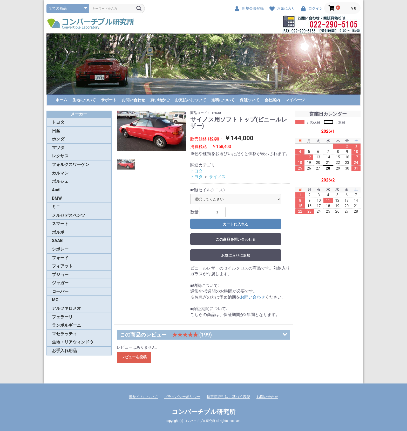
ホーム (61, 100)
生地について (84, 100)
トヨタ (58, 122)
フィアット (62, 266)
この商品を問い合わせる (236, 239)
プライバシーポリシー (182, 397)
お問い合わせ (133, 100)
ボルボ (58, 232)
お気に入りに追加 (235, 255)
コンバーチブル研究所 (203, 411)
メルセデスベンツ (68, 215)
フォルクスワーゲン (70, 164)
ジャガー (60, 282)
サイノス (217, 176)
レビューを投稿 (134, 357)
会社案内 (272, 100)
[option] (151, 131)
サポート (109, 100)
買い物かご (160, 100)
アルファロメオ (66, 308)
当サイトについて (143, 397)
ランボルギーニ (66, 325)
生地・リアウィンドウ (72, 342)
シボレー (60, 249)
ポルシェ (60, 181)
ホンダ (58, 139)
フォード (60, 257)
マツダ (58, 147)
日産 (56, 130)
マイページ (295, 100)
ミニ (56, 206)
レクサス (60, 155)
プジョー (60, 274)
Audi (56, 189)
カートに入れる (235, 224)
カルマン (60, 173)
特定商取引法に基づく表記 (228, 397)
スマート (60, 223)
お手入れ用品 (64, 350)
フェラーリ (62, 316)
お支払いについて (190, 100)
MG (55, 299)
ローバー (60, 291)
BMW (57, 198)
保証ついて (249, 100)
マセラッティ (64, 333)
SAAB (57, 240)
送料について (223, 100)
